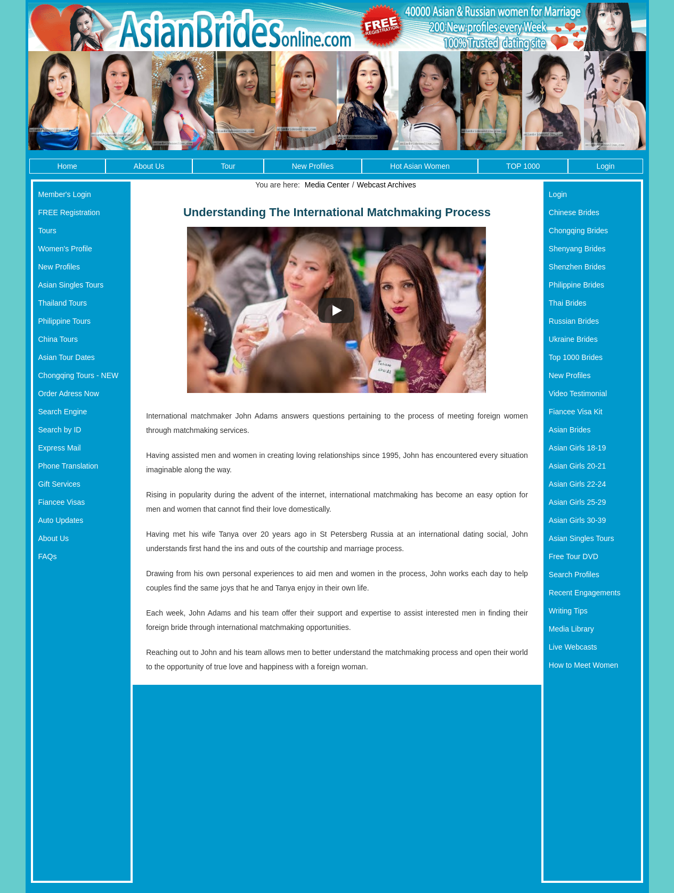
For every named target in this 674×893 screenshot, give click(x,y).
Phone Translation (68, 466)
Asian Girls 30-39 (577, 520)
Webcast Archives (386, 185)
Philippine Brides (576, 285)
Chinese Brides (574, 212)
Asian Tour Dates (66, 357)
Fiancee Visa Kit (576, 411)
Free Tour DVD (573, 556)
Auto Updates (61, 520)
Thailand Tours (62, 303)
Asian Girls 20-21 (577, 466)
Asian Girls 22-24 (577, 484)
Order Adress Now (68, 393)
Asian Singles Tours (71, 285)
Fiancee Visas (61, 502)
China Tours (58, 339)
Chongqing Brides (578, 230)
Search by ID (60, 429)
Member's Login (64, 194)
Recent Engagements (585, 592)
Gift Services (59, 484)
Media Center (327, 185)
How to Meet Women (583, 665)
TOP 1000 (523, 166)
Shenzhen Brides (577, 267)
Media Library (571, 629)
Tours (47, 230)
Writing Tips (568, 611)
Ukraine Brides (573, 339)
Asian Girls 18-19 (577, 448)
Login (605, 166)
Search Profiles (574, 574)
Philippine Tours (64, 321)
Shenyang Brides (577, 248)
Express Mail (59, 448)
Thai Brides (568, 303)
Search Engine (62, 411)
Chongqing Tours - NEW (78, 375)
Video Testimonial (578, 393)
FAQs (47, 556)
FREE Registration (69, 212)
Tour (228, 166)
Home (67, 166)
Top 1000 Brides (576, 357)
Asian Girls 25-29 (577, 502)
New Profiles (313, 166)
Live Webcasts (573, 647)
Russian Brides (574, 321)
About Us (149, 166)
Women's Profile (65, 248)
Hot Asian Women (420, 166)
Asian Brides (570, 429)
